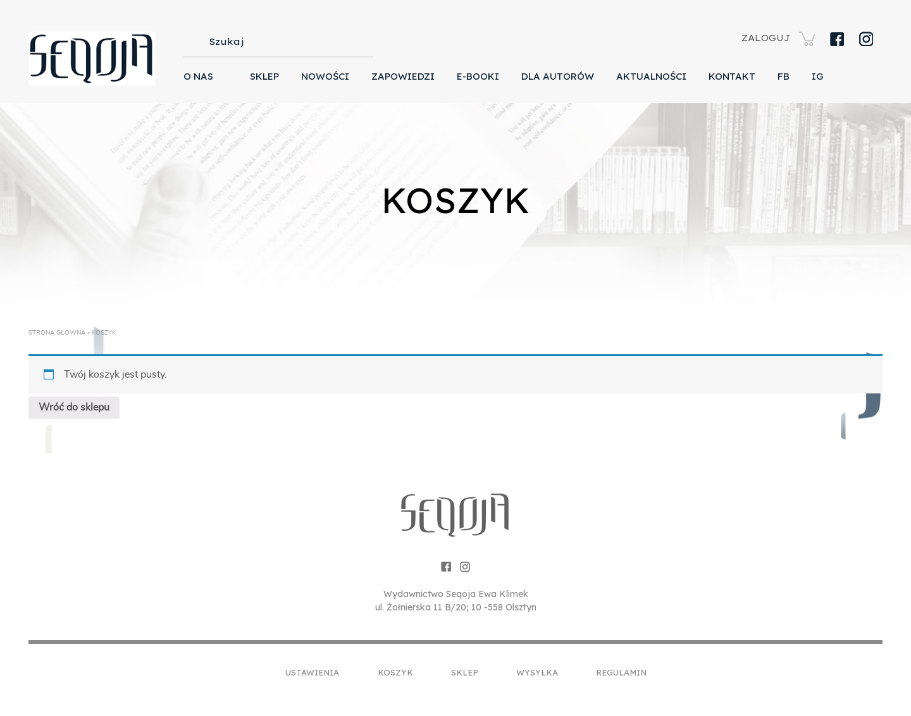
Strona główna (56, 333)
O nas (198, 76)
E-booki (478, 76)
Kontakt (732, 76)
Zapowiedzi (403, 76)
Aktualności (651, 76)
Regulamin (621, 672)
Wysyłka (537, 672)
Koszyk (395, 672)
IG (818, 76)
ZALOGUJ (765, 38)
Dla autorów (557, 76)
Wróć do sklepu (74, 407)
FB (784, 76)
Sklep (264, 76)
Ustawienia (312, 672)
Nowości (325, 76)
